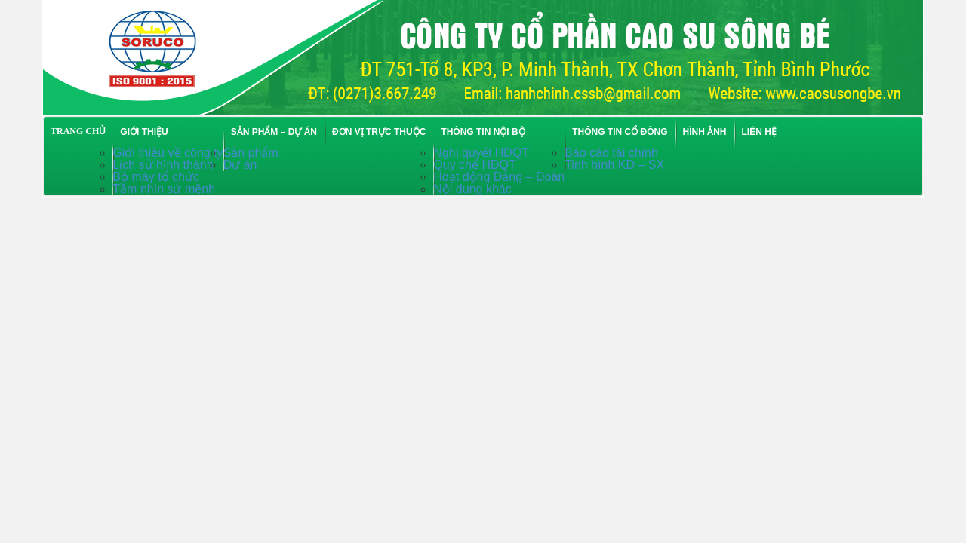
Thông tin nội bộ (483, 132)
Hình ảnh (705, 132)
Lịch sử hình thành (162, 164)
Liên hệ (759, 132)
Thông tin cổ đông (619, 132)
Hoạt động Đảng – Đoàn (499, 176)
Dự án (240, 164)
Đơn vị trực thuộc (379, 132)
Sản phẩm (250, 152)
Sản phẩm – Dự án (274, 132)
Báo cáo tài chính (611, 152)
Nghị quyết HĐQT (481, 152)
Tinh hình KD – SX (614, 164)
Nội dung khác (472, 189)
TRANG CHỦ (78, 131)
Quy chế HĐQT (474, 164)
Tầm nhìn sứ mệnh (163, 189)
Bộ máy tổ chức (155, 176)
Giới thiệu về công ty (167, 152)
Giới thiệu (144, 132)
